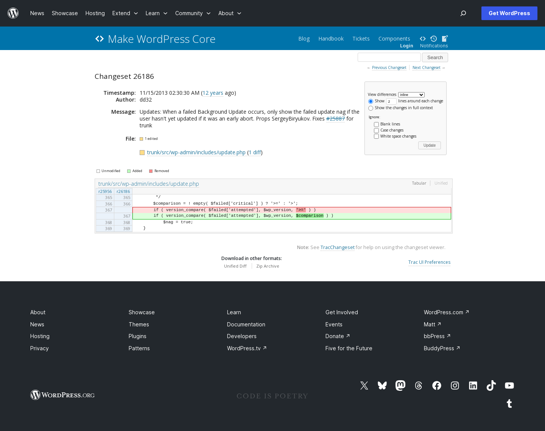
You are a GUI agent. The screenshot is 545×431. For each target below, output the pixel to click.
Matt (433, 326)
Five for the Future (348, 350)
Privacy (39, 350)
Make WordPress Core (162, 38)
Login (406, 46)
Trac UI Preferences (429, 265)
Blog (304, 38)
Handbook (331, 38)
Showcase (142, 314)
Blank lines (390, 124)
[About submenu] (230, 13)
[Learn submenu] (156, 13)
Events (334, 326)
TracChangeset (338, 249)
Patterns (139, 350)
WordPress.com (447, 314)
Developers (242, 338)
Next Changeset (427, 67)
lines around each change (414, 100)
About (37, 314)
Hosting (40, 338)
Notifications (434, 46)
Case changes (391, 130)
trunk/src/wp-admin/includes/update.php (197, 152)
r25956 (105, 191)
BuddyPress (442, 350)
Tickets (361, 38)
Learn (234, 314)
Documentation (246, 326)
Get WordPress (509, 13)
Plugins (137, 338)
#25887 (335, 118)
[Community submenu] (193, 13)
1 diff (255, 152)
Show (376, 100)
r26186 (123, 191)
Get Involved (341, 314)
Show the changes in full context (400, 107)
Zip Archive (267, 268)
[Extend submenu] (125, 13)
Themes (139, 326)
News (37, 326)
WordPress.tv (247, 350)
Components (394, 38)
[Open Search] (463, 13)
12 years (212, 92)
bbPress (437, 338)
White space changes (398, 136)
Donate (337, 338)
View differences (382, 94)
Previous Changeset (389, 67)
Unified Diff (235, 268)
